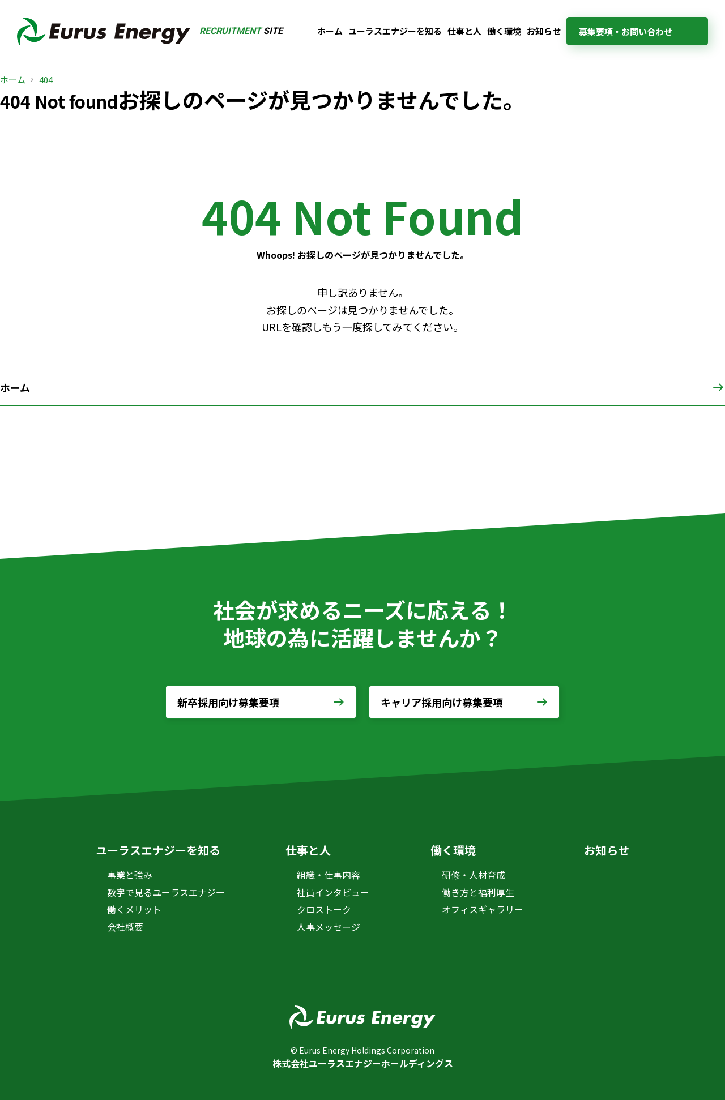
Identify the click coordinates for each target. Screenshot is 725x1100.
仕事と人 (464, 31)
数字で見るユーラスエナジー (166, 892)
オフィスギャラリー (482, 909)
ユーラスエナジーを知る (395, 31)
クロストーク (324, 909)
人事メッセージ (328, 927)
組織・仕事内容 (328, 874)
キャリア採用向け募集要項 (442, 702)
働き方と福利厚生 (478, 892)
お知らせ (544, 31)
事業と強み (129, 874)
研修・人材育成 (473, 874)
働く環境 (504, 31)
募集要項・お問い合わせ (625, 31)
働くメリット (134, 909)
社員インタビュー (333, 892)
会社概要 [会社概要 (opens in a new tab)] (125, 927)
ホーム (330, 31)
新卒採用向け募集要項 (228, 702)
